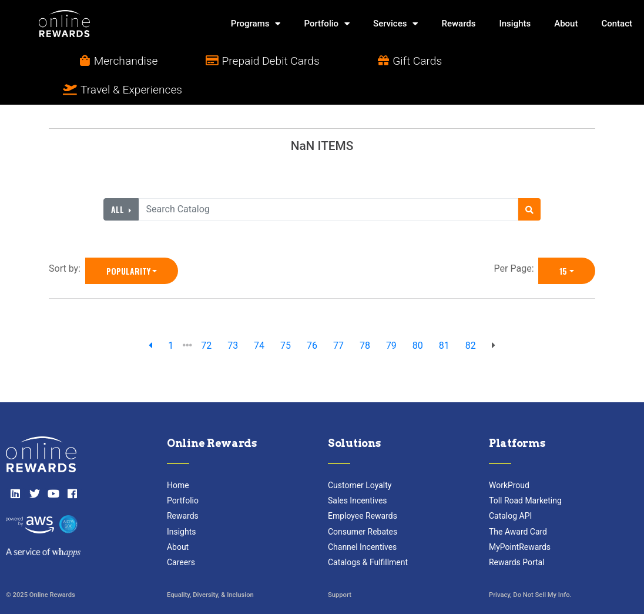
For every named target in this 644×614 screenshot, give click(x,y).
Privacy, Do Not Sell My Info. (530, 566)
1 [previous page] (170, 316)
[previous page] (150, 317)
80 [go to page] (417, 316)
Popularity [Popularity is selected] (128, 242)
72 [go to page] (206, 316)
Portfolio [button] (327, 24)
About (566, 23)
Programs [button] (256, 24)
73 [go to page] (232, 316)
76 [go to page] (312, 316)
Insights (515, 23)
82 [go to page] (470, 316)
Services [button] (395, 24)
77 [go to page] (338, 316)
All (118, 180)
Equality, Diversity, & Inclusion (210, 566)
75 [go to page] (285, 316)
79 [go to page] (391, 316)
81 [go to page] (444, 316)
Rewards (458, 23)
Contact (616, 23)
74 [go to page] (259, 316)
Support (339, 566)
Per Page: (516, 239)
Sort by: (67, 239)
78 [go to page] (365, 316)
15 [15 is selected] (563, 242)
